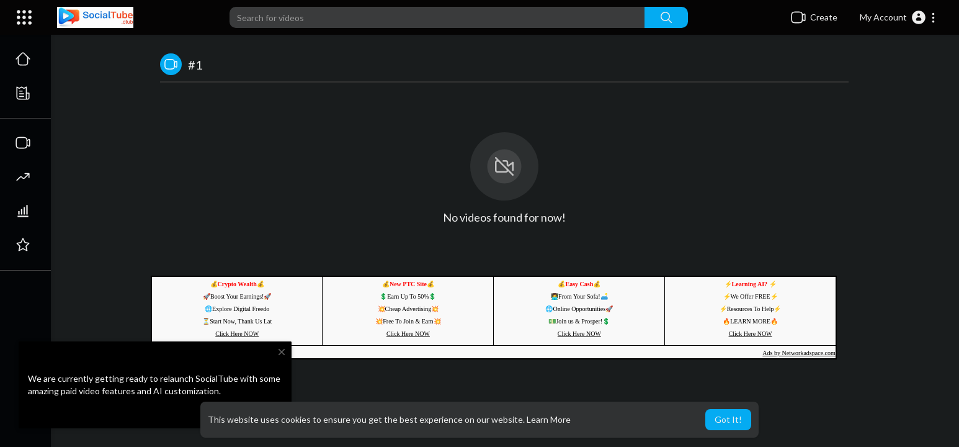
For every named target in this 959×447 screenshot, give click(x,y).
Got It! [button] (728, 419)
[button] (898, 17)
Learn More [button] (549, 419)
